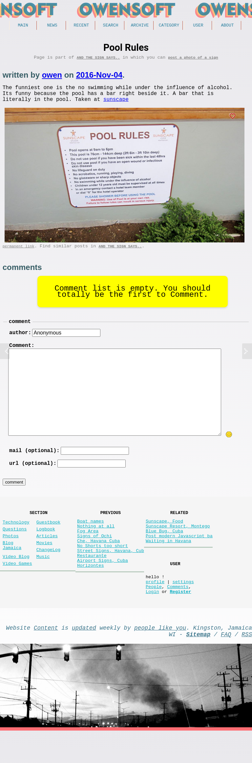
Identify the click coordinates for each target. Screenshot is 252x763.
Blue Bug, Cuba (164, 549)
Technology (16, 537)
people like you (160, 657)
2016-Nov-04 (99, 77)
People (154, 613)
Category (169, 26)
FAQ (226, 665)
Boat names (90, 536)
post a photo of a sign (193, 59)
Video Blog (16, 578)
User (198, 26)
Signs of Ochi (94, 555)
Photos (11, 554)
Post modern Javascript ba (179, 555)
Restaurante (92, 580)
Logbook (45, 546)
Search (110, 26)
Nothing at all (96, 543)
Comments (177, 613)
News (52, 26)
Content (46, 657)
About (227, 26)
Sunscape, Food (164, 536)
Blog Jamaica (12, 565)
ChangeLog (48, 570)
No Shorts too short (102, 567)
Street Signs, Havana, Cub (110, 574)
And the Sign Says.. (98, 59)
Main (23, 26)
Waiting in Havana (168, 561)
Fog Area (87, 549)
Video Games (17, 586)
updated (84, 657)
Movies (44, 562)
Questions (15, 546)
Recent (81, 26)
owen (52, 77)
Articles (47, 554)
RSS (247, 665)
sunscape (116, 105)
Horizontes (90, 592)
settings (183, 607)
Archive (140, 26)
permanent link (18, 253)
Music (43, 578)
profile (155, 607)
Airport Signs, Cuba (102, 586)
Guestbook (48, 537)
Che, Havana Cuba (98, 561)
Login (152, 620)
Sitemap (198, 665)
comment (20, 330)
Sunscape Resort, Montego (178, 543)
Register (180, 620)
